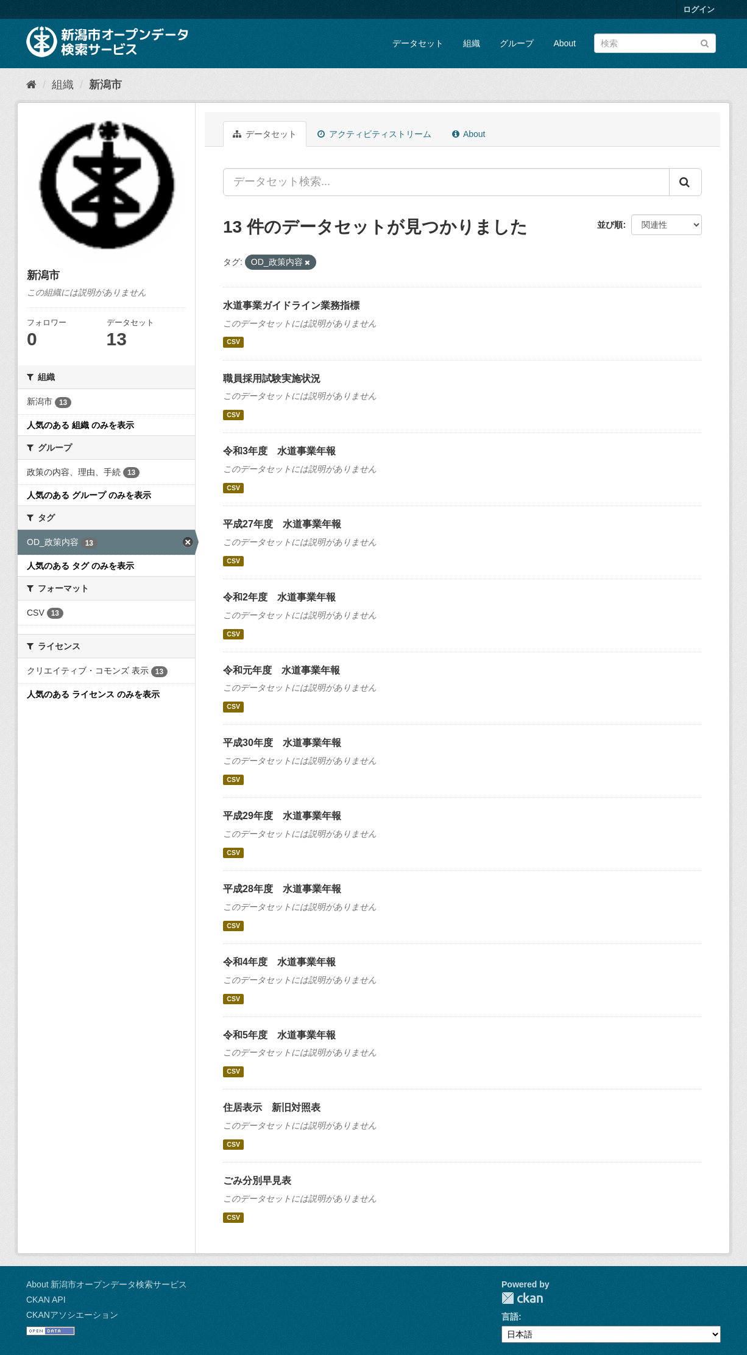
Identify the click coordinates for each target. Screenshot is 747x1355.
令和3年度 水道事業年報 (279, 451)
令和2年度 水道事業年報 (279, 597)
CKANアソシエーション (72, 1315)
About (564, 43)
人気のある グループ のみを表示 (89, 495)
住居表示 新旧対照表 (271, 1107)
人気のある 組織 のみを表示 (80, 425)
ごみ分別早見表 (257, 1180)
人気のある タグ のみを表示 (80, 566)
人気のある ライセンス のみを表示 (93, 694)
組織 (471, 43)
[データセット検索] (655, 43)
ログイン (699, 9)
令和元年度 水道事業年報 (281, 670)
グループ (517, 43)
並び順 (610, 225)
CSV (233, 342)
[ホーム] (31, 85)
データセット (418, 43)
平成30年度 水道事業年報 (282, 742)
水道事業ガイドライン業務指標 (291, 305)
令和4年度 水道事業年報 (279, 962)
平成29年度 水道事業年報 (282, 816)
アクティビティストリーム (374, 134)
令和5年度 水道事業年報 (279, 1035)
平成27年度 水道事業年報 (282, 524)
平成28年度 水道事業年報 (282, 889)
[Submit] (704, 42)
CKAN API (46, 1299)
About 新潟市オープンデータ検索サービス (106, 1284)
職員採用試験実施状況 (271, 378)
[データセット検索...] (446, 182)
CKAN (522, 1298)
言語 (510, 1317)
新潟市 (105, 85)
